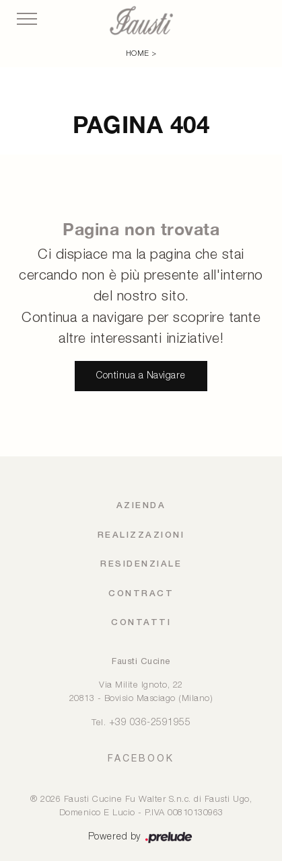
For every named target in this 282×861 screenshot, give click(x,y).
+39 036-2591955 (150, 723)
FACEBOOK (141, 758)
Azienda (141, 505)
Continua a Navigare (141, 376)
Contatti (141, 622)
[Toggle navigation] (27, 19)
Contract (141, 594)
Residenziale (141, 564)
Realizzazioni (141, 535)
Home (137, 53)
